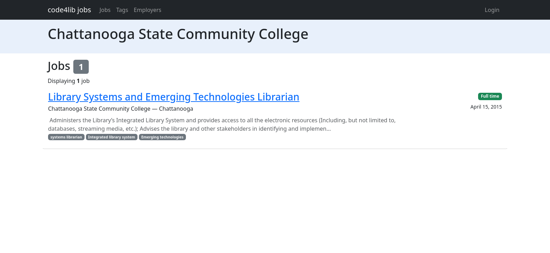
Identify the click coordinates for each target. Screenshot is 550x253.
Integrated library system (111, 137)
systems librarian (66, 137)
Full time (490, 96)
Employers (147, 10)
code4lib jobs (69, 9)
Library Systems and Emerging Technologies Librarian (174, 96)
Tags (122, 10)
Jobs (105, 10)
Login (492, 10)
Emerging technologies (162, 137)
